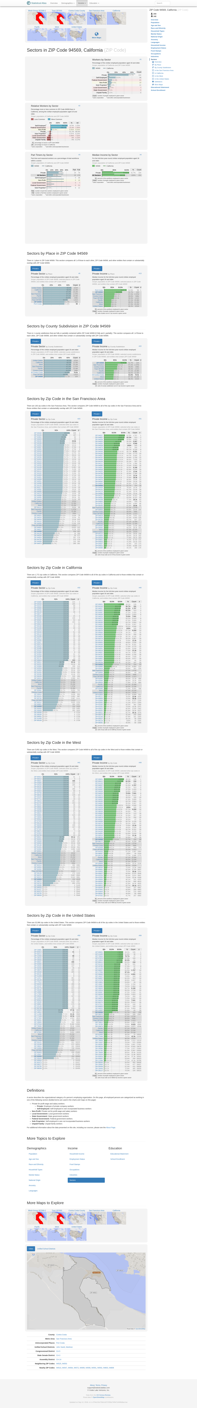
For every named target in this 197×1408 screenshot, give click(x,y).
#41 (79, 762)
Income (82, 3)
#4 (140, 155)
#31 (140, 419)
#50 (79, 935)
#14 (79, 346)
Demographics (67, 3)
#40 (140, 588)
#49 (140, 762)
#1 (140, 59)
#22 (140, 346)
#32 (79, 588)
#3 (79, 155)
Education (94, 3)
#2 (79, 106)
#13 (140, 273)
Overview (54, 3)
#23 (79, 419)
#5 (79, 273)
